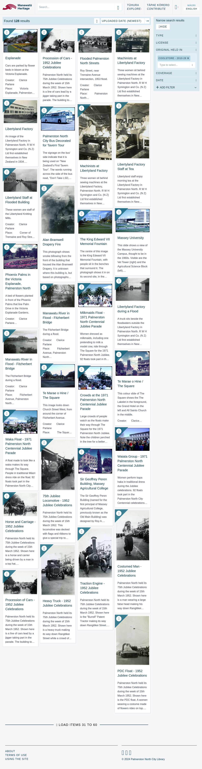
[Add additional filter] (176, 87)
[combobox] (173, 65)
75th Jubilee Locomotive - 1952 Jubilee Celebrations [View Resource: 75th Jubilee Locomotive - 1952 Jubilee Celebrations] (57, 500)
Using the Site (17, 759)
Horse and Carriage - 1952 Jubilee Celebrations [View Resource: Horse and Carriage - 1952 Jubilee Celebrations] (20, 526)
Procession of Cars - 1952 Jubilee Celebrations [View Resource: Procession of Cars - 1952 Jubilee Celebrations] (57, 62)
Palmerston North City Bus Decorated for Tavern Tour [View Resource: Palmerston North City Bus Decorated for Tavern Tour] (57, 140)
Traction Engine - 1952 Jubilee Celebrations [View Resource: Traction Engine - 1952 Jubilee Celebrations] (92, 588)
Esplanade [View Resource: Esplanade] (13, 58)
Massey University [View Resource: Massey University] (130, 238)
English (191, 8)
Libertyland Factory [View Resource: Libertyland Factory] (19, 129)
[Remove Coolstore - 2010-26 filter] (188, 58)
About (10, 751)
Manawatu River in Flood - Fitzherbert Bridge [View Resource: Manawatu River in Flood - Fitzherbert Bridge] (56, 317)
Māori (191, 5)
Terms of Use (16, 755)
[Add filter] (192, 65)
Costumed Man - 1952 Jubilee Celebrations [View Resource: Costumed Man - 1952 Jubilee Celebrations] (129, 571)
